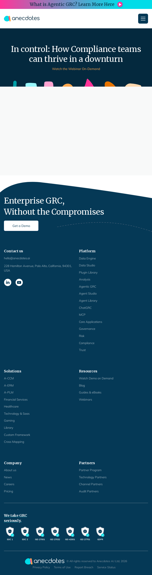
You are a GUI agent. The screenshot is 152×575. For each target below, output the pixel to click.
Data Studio (87, 265)
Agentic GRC (87, 286)
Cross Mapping (14, 442)
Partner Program (90, 470)
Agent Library (88, 300)
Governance (87, 329)
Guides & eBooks (90, 392)
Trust (82, 350)
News (8, 477)
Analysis (84, 279)
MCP (82, 315)
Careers (9, 484)
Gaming (9, 420)
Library (8, 428)
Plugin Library (88, 272)
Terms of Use (62, 567)
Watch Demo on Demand (96, 378)
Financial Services (16, 399)
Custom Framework (17, 435)
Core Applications (90, 322)
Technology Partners (92, 477)
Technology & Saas (16, 413)
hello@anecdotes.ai (17, 258)
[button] (143, 19)
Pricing (8, 491)
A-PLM (8, 392)
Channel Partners (91, 484)
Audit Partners (89, 491)
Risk (81, 336)
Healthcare (11, 406)
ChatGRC (85, 308)
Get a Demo (21, 226)
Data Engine (87, 258)
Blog (82, 385)
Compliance (86, 343)
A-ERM (9, 385)
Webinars (85, 399)
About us (10, 470)
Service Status (106, 567)
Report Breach (84, 567)
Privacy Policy (41, 567)
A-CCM (9, 378)
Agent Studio (88, 293)
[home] (22, 18)
